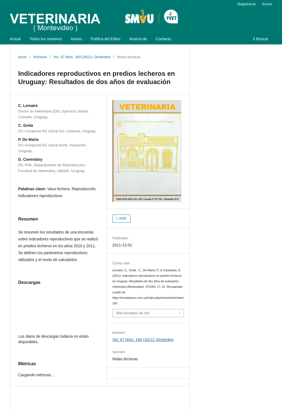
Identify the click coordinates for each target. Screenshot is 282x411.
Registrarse (246, 4)
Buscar (260, 39)
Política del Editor (106, 39)
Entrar (267, 4)
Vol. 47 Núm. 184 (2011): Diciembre (81, 57)
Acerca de (138, 39)
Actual (15, 39)
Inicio (22, 57)
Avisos (76, 39)
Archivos (40, 57)
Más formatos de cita (133, 313)
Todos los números (45, 39)
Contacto (163, 39)
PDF (122, 218)
